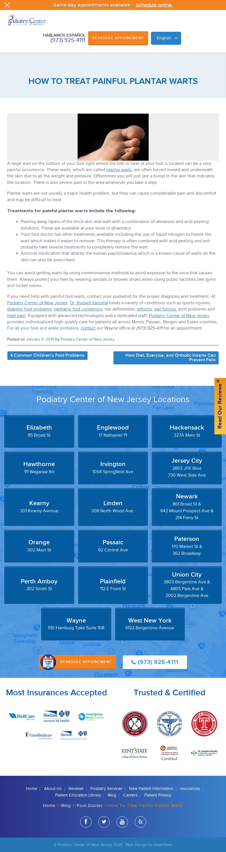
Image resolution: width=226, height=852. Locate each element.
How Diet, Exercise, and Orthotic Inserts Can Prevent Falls (170, 358)
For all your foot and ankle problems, (44, 328)
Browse (216, 26)
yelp (140, 822)
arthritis (144, 309)
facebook (86, 822)
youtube (122, 822)
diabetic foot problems (29, 309)
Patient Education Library (78, 795)
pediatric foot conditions (78, 309)
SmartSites (163, 844)
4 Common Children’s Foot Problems (47, 355)
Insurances (190, 788)
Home (31, 788)
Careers (130, 795)
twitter (104, 822)
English (164, 38)
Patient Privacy (157, 795)
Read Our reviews (220, 406)
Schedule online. (154, 5)
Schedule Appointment (118, 38)
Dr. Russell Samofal (89, 303)
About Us (53, 788)
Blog (112, 795)
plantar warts (119, 170)
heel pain (16, 315)
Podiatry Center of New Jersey (37, 303)
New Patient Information (151, 788)
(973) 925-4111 (68, 40)
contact (88, 328)
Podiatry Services (106, 788)
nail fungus (165, 309)
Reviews (76, 788)
